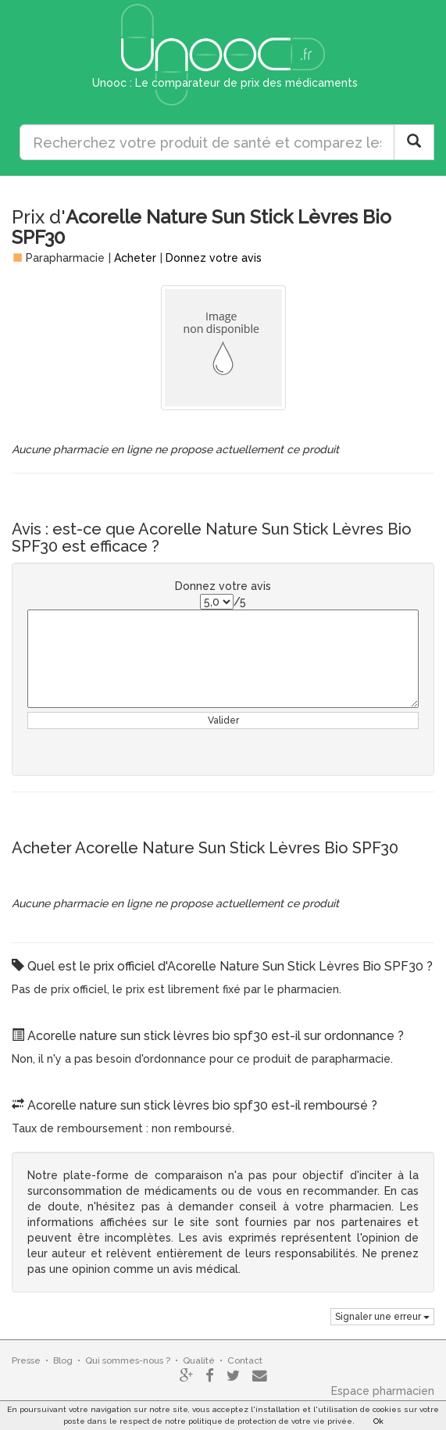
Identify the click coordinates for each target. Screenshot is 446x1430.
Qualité (199, 1360)
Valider (223, 720)
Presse (26, 1360)
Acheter (135, 258)
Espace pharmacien (382, 1391)
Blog (63, 1360)
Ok (378, 1421)
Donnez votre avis (214, 258)
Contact (244, 1360)
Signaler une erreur (382, 1316)
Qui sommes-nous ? (127, 1360)
